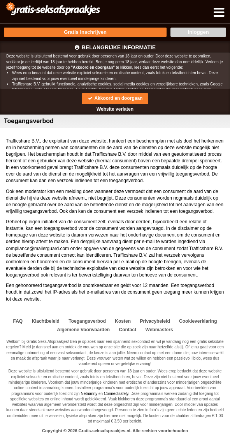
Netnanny (89, 393)
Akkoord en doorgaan (115, 98)
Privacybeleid (155, 321)
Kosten (123, 321)
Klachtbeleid (46, 321)
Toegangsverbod (87, 321)
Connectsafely (116, 393)
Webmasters (159, 329)
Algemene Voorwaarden (83, 329)
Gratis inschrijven (85, 32)
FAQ (18, 321)
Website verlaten (115, 109)
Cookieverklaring (198, 321)
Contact (128, 329)
